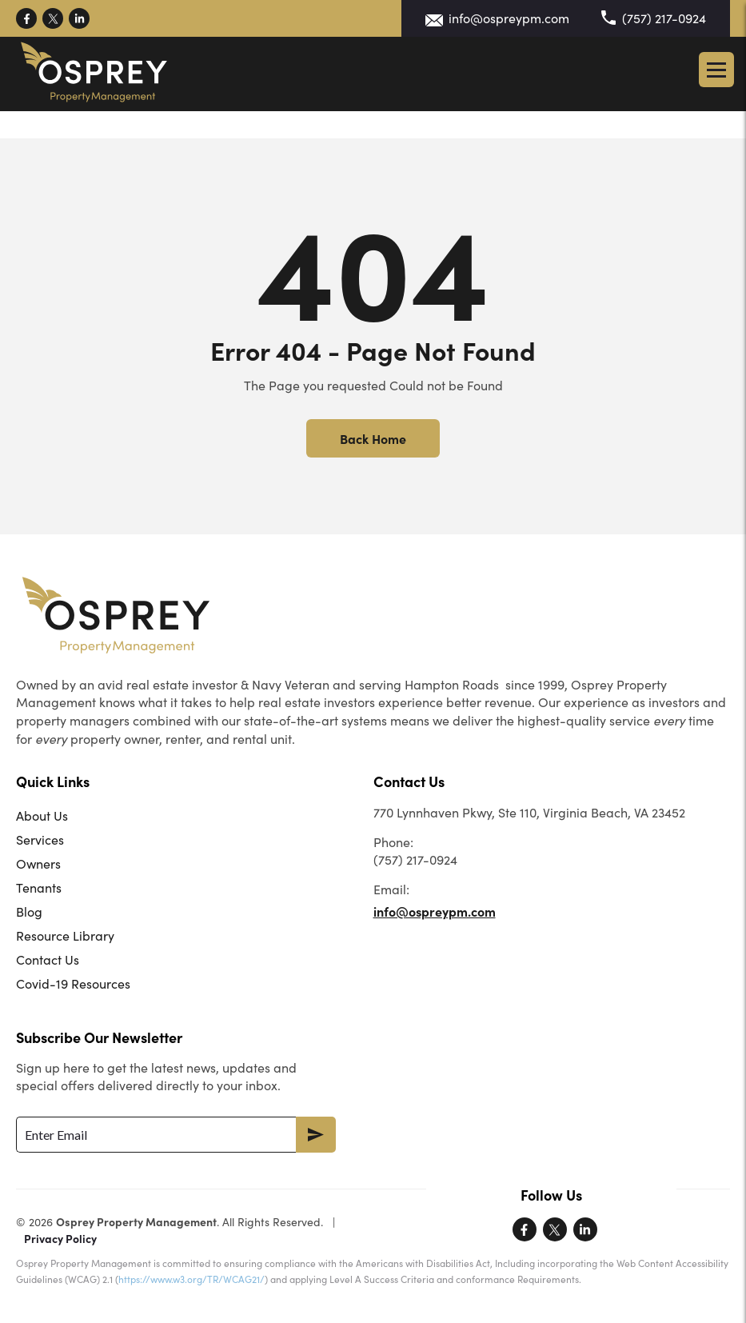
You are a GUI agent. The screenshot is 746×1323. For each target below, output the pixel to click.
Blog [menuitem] (29, 911)
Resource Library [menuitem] (65, 935)
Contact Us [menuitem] (47, 959)
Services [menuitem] (40, 839)
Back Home (373, 438)
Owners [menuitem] (38, 863)
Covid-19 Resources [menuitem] (73, 983)
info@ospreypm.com (509, 18)
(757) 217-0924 (664, 18)
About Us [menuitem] (42, 815)
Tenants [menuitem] (39, 887)
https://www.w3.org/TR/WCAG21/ (191, 1279)
